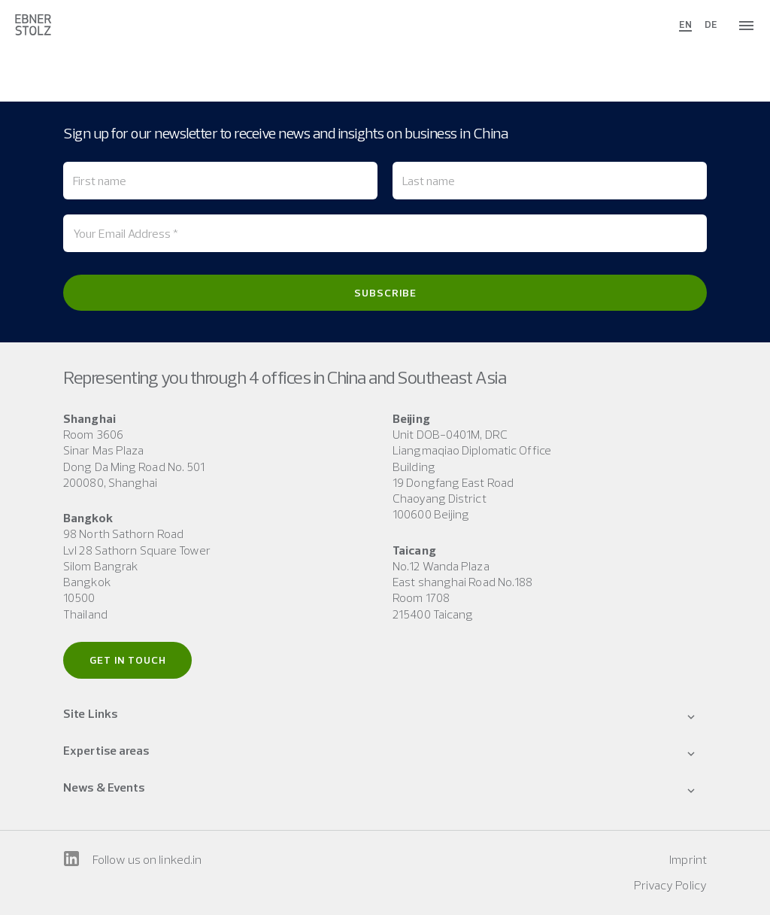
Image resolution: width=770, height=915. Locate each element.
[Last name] (550, 180)
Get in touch (127, 660)
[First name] (220, 180)
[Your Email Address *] (385, 233)
